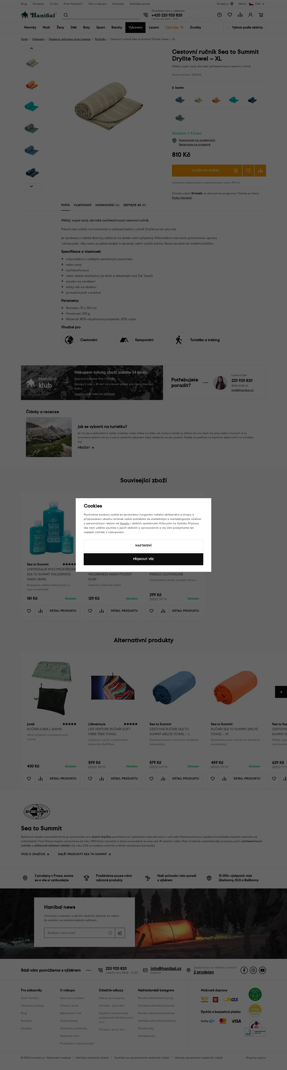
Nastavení (143, 545)
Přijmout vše (143, 559)
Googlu (125, 523)
